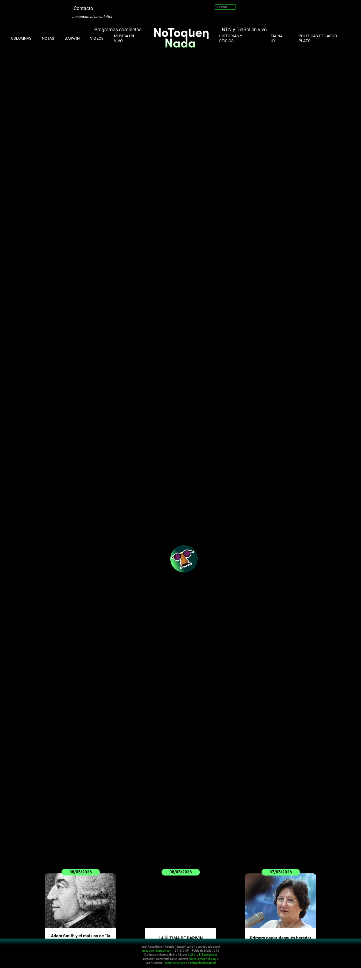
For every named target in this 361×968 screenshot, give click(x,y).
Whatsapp (134, 6)
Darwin (72, 38)
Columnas (21, 38)
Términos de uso (174, 963)
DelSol (192, 954)
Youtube (115, 6)
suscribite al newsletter (92, 16)
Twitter (97, 6)
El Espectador (208, 954)
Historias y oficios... (230, 38)
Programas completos (118, 29)
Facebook (124, 6)
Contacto (83, 8)
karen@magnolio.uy (202, 958)
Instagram (106, 6)
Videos (97, 38)
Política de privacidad (202, 963)
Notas (48, 38)
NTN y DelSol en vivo (244, 29)
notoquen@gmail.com (157, 950)
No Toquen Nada (41, 953)
